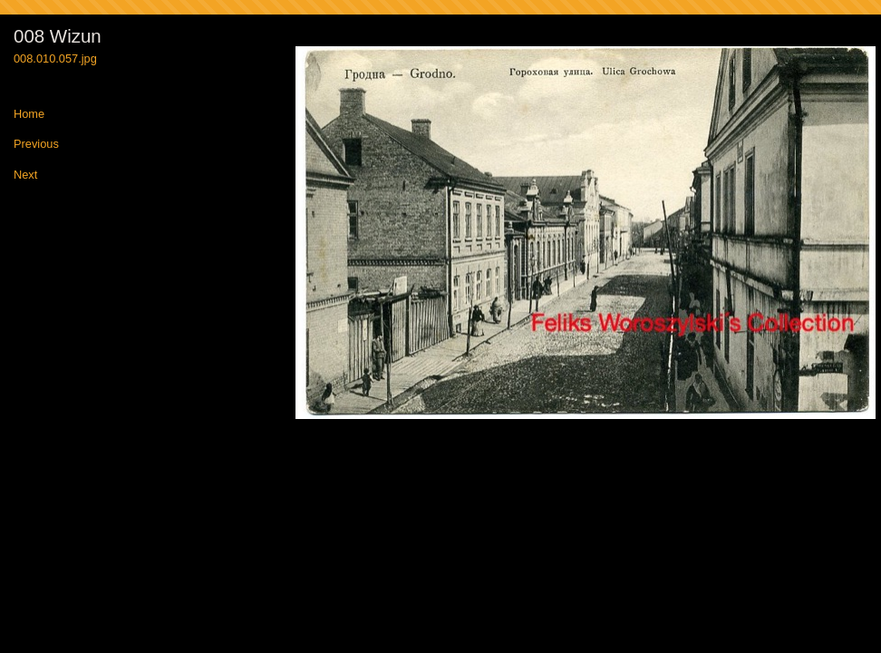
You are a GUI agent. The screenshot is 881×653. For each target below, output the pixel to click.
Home (29, 115)
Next (25, 175)
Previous (36, 145)
